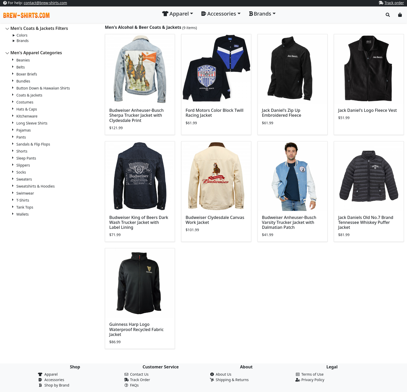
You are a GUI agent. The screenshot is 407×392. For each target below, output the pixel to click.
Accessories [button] (218, 13)
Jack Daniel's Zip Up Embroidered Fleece (281, 112)
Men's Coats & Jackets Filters (39, 28)
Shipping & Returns (232, 379)
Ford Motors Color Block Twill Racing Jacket (214, 112)
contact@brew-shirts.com (45, 2)
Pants (21, 137)
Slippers (23, 165)
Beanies (23, 60)
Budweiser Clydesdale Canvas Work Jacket (215, 220)
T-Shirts (22, 200)
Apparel (51, 374)
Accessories (54, 379)
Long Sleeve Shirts (32, 123)
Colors (22, 35)
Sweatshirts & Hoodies (35, 186)
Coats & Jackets (29, 95)
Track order (394, 2)
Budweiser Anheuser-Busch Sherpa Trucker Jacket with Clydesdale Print (136, 115)
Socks (21, 172)
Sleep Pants (26, 158)
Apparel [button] (175, 13)
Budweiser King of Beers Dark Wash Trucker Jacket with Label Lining (138, 222)
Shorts (21, 151)
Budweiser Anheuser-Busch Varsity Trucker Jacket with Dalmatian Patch (289, 222)
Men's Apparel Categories (36, 53)
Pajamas (23, 130)
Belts (20, 67)
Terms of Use (312, 374)
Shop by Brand (56, 385)
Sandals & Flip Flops (33, 144)
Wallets (22, 214)
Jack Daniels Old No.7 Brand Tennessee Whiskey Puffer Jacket (365, 222)
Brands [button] (260, 13)
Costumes (24, 102)
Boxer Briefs (26, 74)
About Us (223, 374)
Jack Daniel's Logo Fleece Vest (367, 110)
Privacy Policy (312, 379)
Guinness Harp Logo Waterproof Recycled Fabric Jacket (136, 329)
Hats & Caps (26, 109)
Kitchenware (27, 116)
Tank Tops (24, 207)
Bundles (23, 81)
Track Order (140, 379)
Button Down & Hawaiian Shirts (43, 88)
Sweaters (24, 179)
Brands (23, 40)
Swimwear (25, 193)
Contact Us (139, 374)
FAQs (134, 385)
